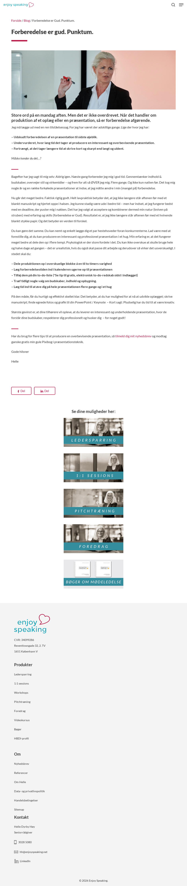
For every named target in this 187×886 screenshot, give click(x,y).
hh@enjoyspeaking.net (33, 852)
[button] (181, 5)
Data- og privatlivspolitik (29, 791)
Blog (27, 20)
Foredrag (19, 711)
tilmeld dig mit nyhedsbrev (133, 336)
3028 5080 (25, 842)
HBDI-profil (21, 738)
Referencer (21, 773)
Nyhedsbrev (21, 763)
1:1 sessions (21, 683)
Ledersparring (22, 674)
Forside (16, 20)
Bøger (17, 729)
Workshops (21, 692)
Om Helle (20, 782)
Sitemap (19, 809)
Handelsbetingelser (26, 800)
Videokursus (22, 720)
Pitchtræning (22, 701)
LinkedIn (25, 861)
